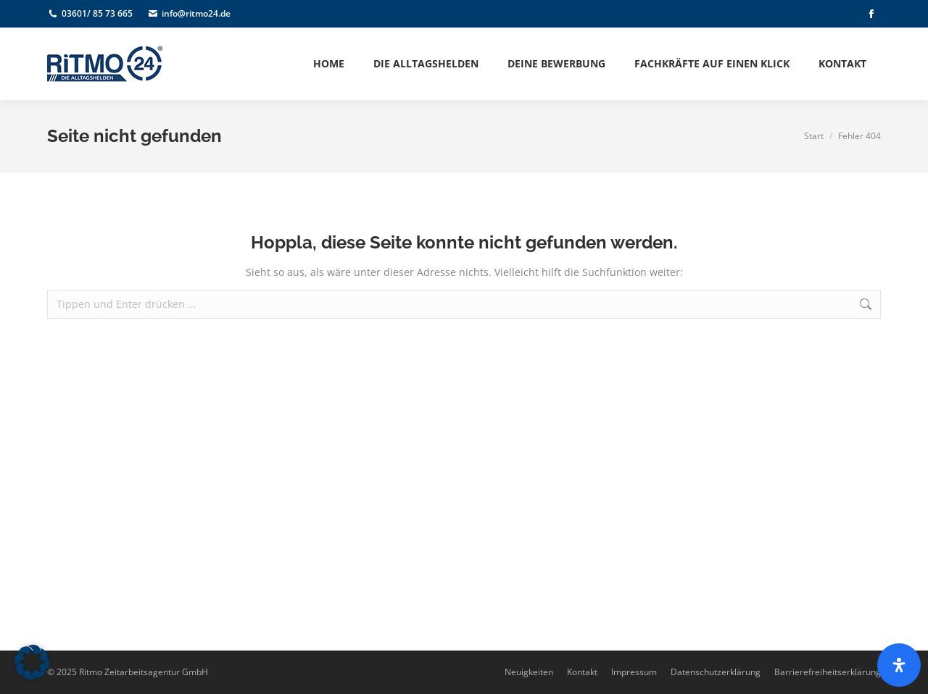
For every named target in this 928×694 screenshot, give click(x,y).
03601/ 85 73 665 (90, 13)
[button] (32, 662)
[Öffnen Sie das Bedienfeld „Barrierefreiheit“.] (899, 665)
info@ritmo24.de (189, 13)
